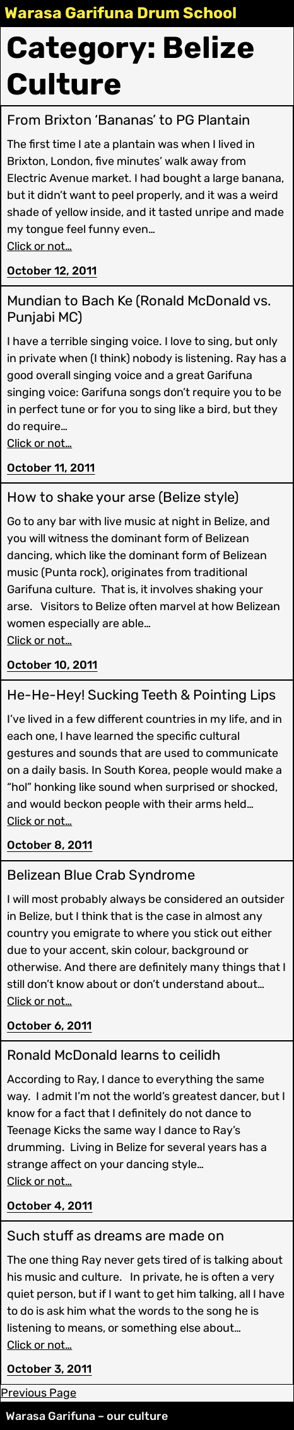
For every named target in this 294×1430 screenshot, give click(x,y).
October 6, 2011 (49, 1026)
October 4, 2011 (49, 1206)
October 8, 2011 (49, 845)
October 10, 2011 (52, 665)
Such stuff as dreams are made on (115, 1236)
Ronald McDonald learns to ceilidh (113, 1055)
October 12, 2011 (52, 271)
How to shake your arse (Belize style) (122, 497)
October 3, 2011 (49, 1369)
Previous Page (38, 1393)
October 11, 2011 (51, 468)
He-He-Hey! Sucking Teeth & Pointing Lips (141, 695)
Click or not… (39, 246)
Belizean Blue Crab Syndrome (101, 875)
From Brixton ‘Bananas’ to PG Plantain (128, 120)
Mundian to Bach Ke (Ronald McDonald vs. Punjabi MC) (139, 309)
